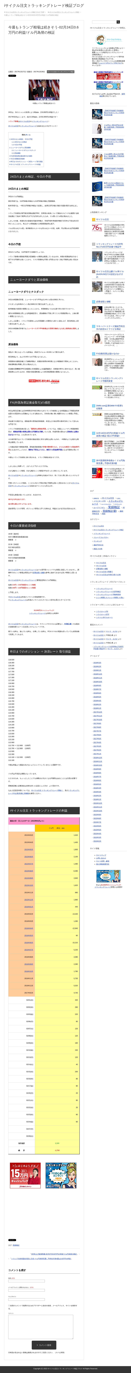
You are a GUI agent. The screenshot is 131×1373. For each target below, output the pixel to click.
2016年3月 (97, 792)
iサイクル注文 (25, 121)
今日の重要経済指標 (17, 159)
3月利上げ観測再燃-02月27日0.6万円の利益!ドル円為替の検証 (54, 1254)
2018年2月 (97, 704)
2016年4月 (97, 788)
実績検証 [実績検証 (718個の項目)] (114, 507)
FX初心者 (67, 624)
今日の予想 (17, 145)
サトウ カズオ (112, 631)
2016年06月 (28, 943)
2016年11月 (97, 761)
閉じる (28, 135)
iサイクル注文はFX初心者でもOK (108, 575)
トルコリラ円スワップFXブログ (110, 63)
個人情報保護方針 (102, 864)
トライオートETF (102, 614)
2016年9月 (97, 769)
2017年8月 (97, 727)
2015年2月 (97, 841)
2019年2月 (97, 666)
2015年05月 (28, 849)
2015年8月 (97, 818)
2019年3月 (97, 663)
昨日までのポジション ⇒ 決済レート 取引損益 (26, 161)
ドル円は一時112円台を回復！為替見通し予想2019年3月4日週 (114, 127)
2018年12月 (97, 674)
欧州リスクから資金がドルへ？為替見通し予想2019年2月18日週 (114, 185)
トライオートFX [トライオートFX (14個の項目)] (100, 501)
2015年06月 (28, 857)
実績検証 (16, 1245)
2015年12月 (28, 900)
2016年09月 (28, 964)
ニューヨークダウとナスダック (24, 150)
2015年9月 (97, 815)
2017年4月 (97, 742)
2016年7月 (97, 777)
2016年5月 (97, 784)
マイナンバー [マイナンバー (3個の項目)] (118, 504)
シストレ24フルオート (104, 617)
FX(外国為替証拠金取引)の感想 (20, 156)
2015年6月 (97, 826)
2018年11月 (97, 678)
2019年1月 (97, 670)
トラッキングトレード (40, 121)
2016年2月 (97, 796)
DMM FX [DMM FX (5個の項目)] (96, 498)
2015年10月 (28, 885)
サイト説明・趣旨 (102, 861)
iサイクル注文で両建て (104, 572)
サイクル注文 (101, 563)
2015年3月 (97, 837)
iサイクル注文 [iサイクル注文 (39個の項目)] (108, 498)
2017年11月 (97, 716)
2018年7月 (97, 689)
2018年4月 (97, 701)
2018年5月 (97, 697)
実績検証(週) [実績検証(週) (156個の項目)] (110, 511)
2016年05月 (28, 935)
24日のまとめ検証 (19, 142)
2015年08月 (28, 871)
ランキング (98, 541)
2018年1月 (97, 708)
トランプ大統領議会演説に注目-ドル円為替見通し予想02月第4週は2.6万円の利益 (41, 1259)
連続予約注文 (98, 545)
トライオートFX (102, 611)
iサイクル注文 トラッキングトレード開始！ (47, 790)
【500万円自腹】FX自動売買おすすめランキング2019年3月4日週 (114, 113)
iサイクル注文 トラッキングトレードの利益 (25, 164)
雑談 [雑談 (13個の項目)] (103, 514)
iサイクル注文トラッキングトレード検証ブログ (44, 5)
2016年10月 (28, 971)
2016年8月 (97, 773)
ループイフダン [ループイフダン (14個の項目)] (99, 508)
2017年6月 (97, 735)
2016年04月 (28, 928)
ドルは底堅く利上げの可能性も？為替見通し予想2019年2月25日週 (114, 156)
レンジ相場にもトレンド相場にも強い (110, 597)
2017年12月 (97, 712)
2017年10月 (97, 720)
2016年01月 (28, 907)
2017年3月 (97, 746)
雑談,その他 (98, 549)
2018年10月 (97, 682)
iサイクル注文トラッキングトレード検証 (61, 72)
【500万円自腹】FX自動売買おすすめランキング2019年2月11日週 (114, 200)
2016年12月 (97, 758)
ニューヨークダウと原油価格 (20, 147)
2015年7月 (97, 822)
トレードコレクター (101, 537)
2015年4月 (97, 834)
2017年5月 (97, 739)
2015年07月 (28, 864)
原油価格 (16, 153)
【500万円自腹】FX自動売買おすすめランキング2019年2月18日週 (114, 171)
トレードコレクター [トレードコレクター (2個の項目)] (106, 504)
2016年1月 (97, 799)
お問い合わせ (101, 858)
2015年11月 (97, 807)
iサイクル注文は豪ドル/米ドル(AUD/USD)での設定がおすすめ (110, 274)
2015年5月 (97, 830)
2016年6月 (97, 780)
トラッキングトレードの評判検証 (108, 591)
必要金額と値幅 (38, 572)
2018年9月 (97, 685)
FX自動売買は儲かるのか (107, 353)
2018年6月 (97, 693)
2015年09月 (28, 878)
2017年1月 (97, 754)
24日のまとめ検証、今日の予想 (20, 139)
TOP (25, 12)
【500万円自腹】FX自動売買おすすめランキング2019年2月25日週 (114, 142)
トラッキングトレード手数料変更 (108, 594)
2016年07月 (28, 950)
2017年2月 (97, 750)
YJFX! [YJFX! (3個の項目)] (118, 498)
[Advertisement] (44, 53)
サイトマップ (101, 855)
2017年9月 (97, 723)
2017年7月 (97, 731)
